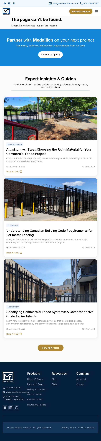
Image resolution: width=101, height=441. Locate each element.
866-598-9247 (89, 3)
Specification (13, 307)
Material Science (15, 144)
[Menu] (96, 11)
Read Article (14, 171)
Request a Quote (81, 11)
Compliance (13, 225)
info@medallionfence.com (63, 3)
